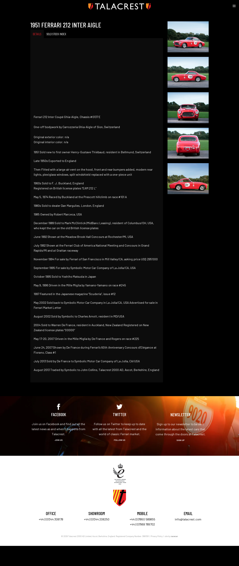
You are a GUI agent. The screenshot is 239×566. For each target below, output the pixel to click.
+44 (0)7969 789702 (142, 524)
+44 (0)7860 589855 (142, 519)
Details (37, 34)
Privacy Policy (157, 536)
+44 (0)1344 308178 (51, 519)
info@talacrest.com (188, 519)
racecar (174, 536)
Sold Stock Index (56, 34)
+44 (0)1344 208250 (96, 519)
